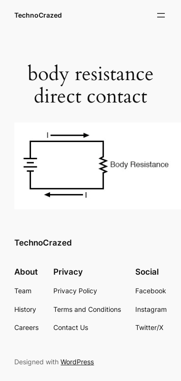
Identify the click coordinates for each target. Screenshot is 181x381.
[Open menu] (161, 15)
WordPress (77, 362)
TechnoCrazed (38, 15)
